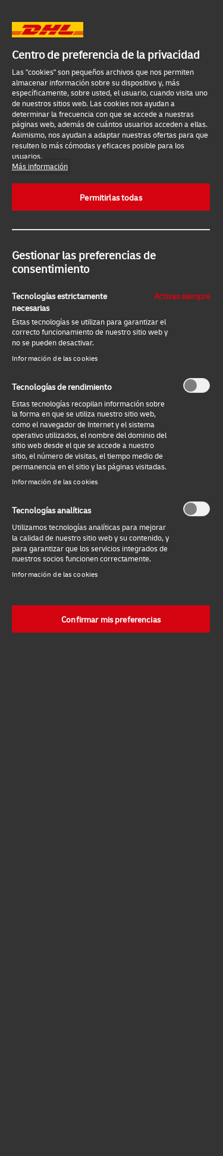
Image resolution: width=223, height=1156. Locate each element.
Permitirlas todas (111, 197)
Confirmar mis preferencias (111, 619)
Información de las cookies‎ (55, 358)
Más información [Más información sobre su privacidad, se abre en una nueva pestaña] (40, 166)
